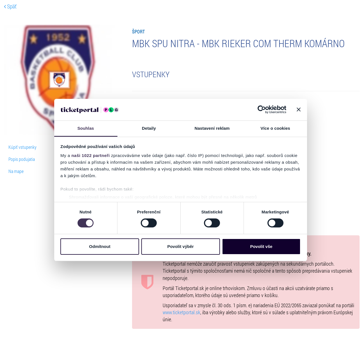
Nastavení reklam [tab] (212, 128)
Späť (10, 6)
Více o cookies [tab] (275, 128)
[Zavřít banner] (299, 109)
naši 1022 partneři (90, 155)
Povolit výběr (180, 246)
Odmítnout (99, 246)
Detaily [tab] (149, 128)
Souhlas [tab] (85, 128)
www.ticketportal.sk (181, 312)
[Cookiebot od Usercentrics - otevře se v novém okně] (261, 109)
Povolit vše (261, 246)
